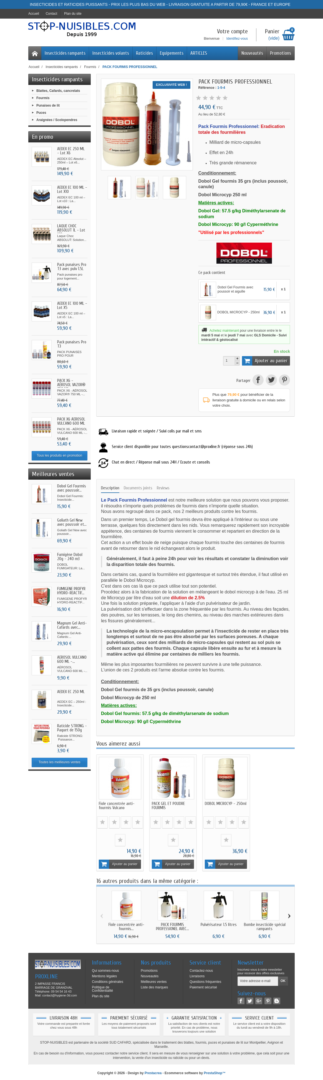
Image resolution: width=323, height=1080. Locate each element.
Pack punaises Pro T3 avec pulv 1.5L (71, 266)
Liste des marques (154, 985)
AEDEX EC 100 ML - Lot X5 (72, 305)
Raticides (144, 53)
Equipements (171, 53)
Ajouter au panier (264, 361)
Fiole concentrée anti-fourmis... (126, 924)
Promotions (280, 53)
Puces (41, 112)
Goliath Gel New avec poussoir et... (72, 522)
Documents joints (138, 488)
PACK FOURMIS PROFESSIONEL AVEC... (172, 924)
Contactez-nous (201, 968)
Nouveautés (252, 53)
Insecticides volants (110, 53)
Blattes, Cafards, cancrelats (58, 91)
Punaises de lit (48, 105)
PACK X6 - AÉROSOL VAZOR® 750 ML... (71, 384)
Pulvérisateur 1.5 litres (219, 922)
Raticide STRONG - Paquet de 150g (72, 728)
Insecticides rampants (65, 53)
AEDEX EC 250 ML (71, 691)
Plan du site (100, 994)
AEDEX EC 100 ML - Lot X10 (72, 189)
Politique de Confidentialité (102, 986)
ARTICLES (198, 53)
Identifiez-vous (237, 38)
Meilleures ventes (153, 979)
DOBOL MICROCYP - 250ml (216, 803)
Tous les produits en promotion (59, 455)
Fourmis (42, 98)
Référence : (207, 88)
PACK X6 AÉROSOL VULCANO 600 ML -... (71, 423)
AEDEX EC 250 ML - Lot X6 (71, 151)
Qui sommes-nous (105, 968)
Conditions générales (107, 979)
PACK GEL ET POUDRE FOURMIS (166, 803)
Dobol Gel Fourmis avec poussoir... (71, 488)
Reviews (163, 488)
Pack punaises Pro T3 (71, 344)
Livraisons (197, 974)
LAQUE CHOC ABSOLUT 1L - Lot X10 (71, 230)
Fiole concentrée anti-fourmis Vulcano (117, 803)
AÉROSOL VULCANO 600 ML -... (72, 659)
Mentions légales (104, 974)
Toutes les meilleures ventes (59, 762)
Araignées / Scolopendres (56, 120)
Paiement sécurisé (203, 985)
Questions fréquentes (205, 979)
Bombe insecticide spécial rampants (265, 924)
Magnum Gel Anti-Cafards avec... (72, 625)
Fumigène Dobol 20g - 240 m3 (69, 556)
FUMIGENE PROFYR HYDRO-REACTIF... (71, 590)
